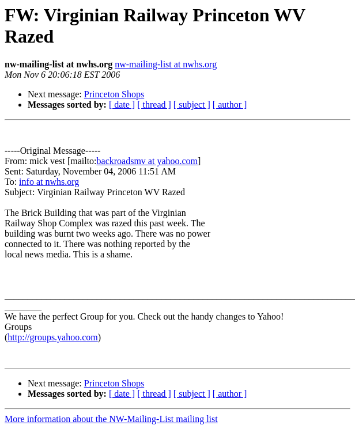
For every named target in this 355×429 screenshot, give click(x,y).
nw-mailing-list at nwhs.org (166, 64)
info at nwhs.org (49, 182)
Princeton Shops (114, 94)
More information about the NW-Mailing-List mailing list (111, 419)
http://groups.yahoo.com (52, 337)
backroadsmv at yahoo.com (147, 161)
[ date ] (122, 104)
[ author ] (230, 104)
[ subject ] (191, 104)
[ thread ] (154, 104)
